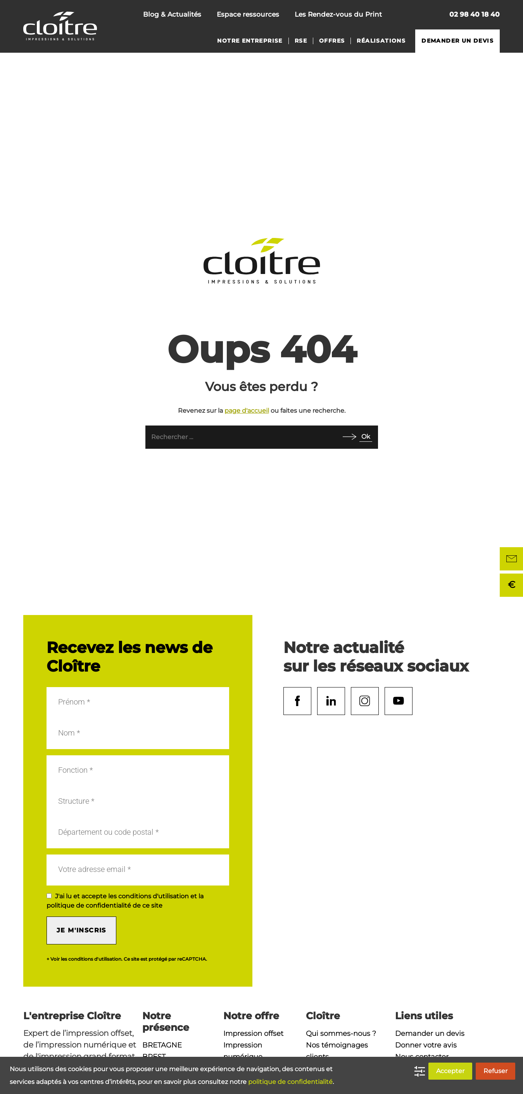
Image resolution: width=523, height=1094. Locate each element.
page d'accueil (246, 410)
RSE (301, 41)
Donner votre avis (426, 1045)
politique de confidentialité (290, 1081)
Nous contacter (402, 15)
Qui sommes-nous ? (341, 1033)
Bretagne (162, 1045)
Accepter (450, 1071)
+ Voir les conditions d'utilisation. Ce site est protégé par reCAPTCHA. (127, 959)
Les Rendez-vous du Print (338, 14)
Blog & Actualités (172, 14)
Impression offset (253, 1033)
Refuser (495, 1071)
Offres (332, 41)
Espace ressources (248, 14)
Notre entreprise (249, 41)
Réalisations (381, 41)
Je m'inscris (81, 930)
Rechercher (428, 15)
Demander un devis (457, 41)
